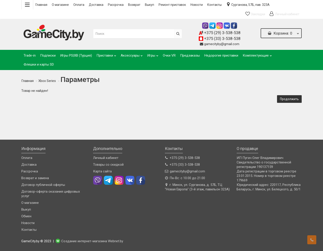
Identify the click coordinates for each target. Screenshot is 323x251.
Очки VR (169, 55)
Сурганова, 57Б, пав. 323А (248, 4)
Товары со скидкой (108, 165)
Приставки (106, 54)
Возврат (134, 5)
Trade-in (30, 55)
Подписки (48, 55)
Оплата (78, 5)
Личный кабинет (105, 158)
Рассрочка (116, 5)
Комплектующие (257, 54)
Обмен (26, 216)
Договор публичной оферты (43, 185)
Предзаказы (190, 55)
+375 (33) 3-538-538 (222, 38)
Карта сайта (102, 171)
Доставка (96, 5)
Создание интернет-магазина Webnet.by (92, 241)
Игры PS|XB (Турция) (76, 55)
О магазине (60, 5)
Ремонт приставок (172, 5)
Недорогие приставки (221, 55)
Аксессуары (132, 54)
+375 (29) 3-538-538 (222, 32)
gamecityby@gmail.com (221, 44)
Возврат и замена (35, 178)
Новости (196, 5)
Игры (152, 54)
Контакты (214, 5)
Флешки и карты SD (39, 64)
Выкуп (149, 5)
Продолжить (289, 99)
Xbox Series (47, 81)
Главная (41, 5)
